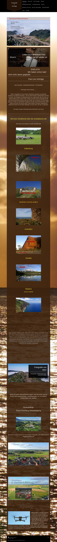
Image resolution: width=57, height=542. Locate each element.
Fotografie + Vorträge (14, 4)
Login (48, 537)
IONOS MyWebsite (19, 540)
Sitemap (15, 537)
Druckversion (11, 537)
